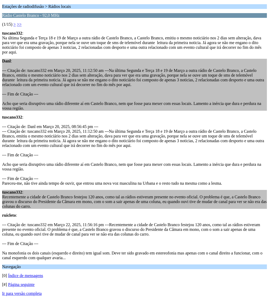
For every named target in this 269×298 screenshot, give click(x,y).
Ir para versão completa (22, 293)
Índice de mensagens (25, 275)
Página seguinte (21, 284)
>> (19, 24)
